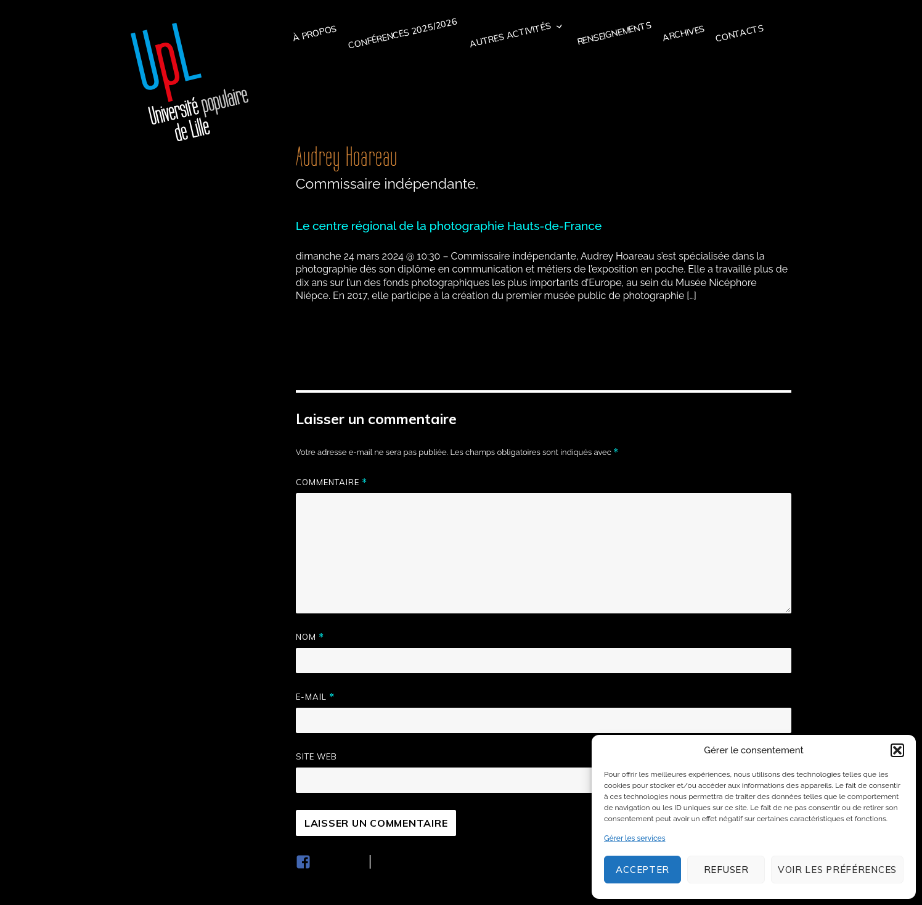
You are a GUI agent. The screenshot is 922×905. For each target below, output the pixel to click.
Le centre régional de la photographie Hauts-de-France (449, 225)
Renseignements (614, 33)
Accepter (642, 869)
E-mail (315, 697)
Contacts (739, 33)
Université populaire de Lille (190, 82)
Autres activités (510, 35)
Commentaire (331, 482)
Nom (310, 637)
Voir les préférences (837, 869)
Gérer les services (635, 838)
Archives (683, 33)
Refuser (726, 869)
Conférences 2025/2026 (402, 33)
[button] (897, 750)
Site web (316, 756)
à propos (315, 33)
